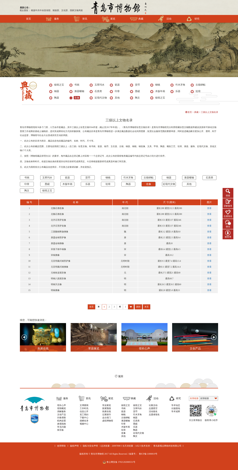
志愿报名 (228, 216)
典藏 (136, 19)
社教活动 (153, 405)
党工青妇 (84, 414)
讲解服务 (228, 206)
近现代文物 (169, 184)
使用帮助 (61, 446)
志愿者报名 (154, 414)
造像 (148, 184)
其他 (189, 184)
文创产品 (61, 414)
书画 (26, 177)
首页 (28, 19)
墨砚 (47, 184)
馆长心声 (61, 405)
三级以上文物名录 (209, 112)
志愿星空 (153, 408)
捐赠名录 (84, 421)
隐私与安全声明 (90, 446)
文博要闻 (84, 405)
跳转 (138, 307)
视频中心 (84, 424)
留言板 (60, 430)
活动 (164, 19)
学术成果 (175, 411)
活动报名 (153, 411)
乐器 (87, 184)
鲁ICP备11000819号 (148, 454)
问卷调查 (61, 417)
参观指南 (61, 424)
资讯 (80, 19)
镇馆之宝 (47, 190)
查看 (209, 208)
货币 (87, 177)
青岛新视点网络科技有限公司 (167, 446)
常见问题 (61, 427)
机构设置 (61, 421)
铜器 (168, 177)
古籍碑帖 (148, 177)
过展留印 (106, 414)
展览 (108, 19)
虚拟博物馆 (107, 421)
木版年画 (67, 184)
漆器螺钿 (189, 177)
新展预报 (106, 408)
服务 (52, 19)
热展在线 (106, 411)
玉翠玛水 (47, 177)
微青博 (228, 237)
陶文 (26, 190)
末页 (146, 307)
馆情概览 (61, 408)
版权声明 (74, 446)
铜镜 (108, 177)
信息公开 (84, 411)
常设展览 (106, 405)
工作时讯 (84, 408)
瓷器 (67, 177)
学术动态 (175, 405)
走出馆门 (106, 417)
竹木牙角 (128, 177)
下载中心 (84, 417)
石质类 (209, 177)
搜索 (228, 195)
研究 (192, 19)
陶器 (128, 184)
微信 (228, 226)
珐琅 (108, 184)
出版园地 (175, 408)
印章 (26, 184)
